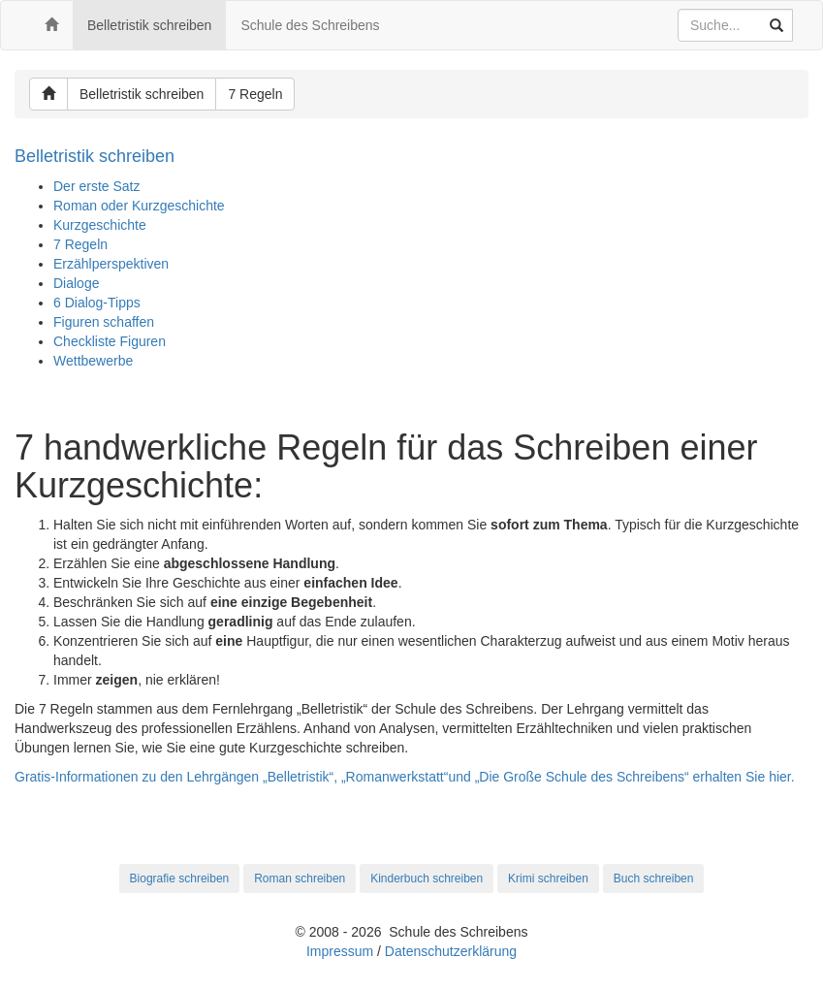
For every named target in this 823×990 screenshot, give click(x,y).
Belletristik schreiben (149, 25)
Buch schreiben (654, 878)
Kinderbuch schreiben (426, 878)
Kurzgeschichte (99, 225)
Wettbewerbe (93, 360)
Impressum (339, 951)
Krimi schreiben (548, 878)
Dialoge (76, 283)
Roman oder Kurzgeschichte (139, 205)
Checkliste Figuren (109, 341)
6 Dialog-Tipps (97, 302)
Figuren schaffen (103, 322)
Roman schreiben (299, 878)
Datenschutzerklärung (451, 951)
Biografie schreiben (180, 878)
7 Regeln (255, 94)
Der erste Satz (96, 186)
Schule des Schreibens (309, 25)
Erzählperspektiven (111, 263)
